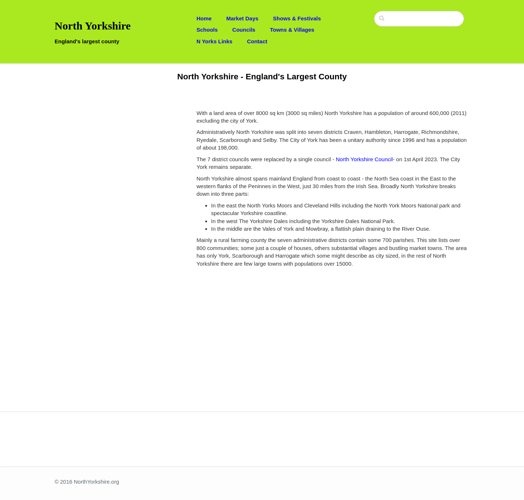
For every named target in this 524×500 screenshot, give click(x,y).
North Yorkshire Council (364, 159)
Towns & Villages (292, 30)
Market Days (242, 18)
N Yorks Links (214, 41)
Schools (207, 30)
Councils (243, 30)
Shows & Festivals (297, 18)
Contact (257, 41)
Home (204, 18)
